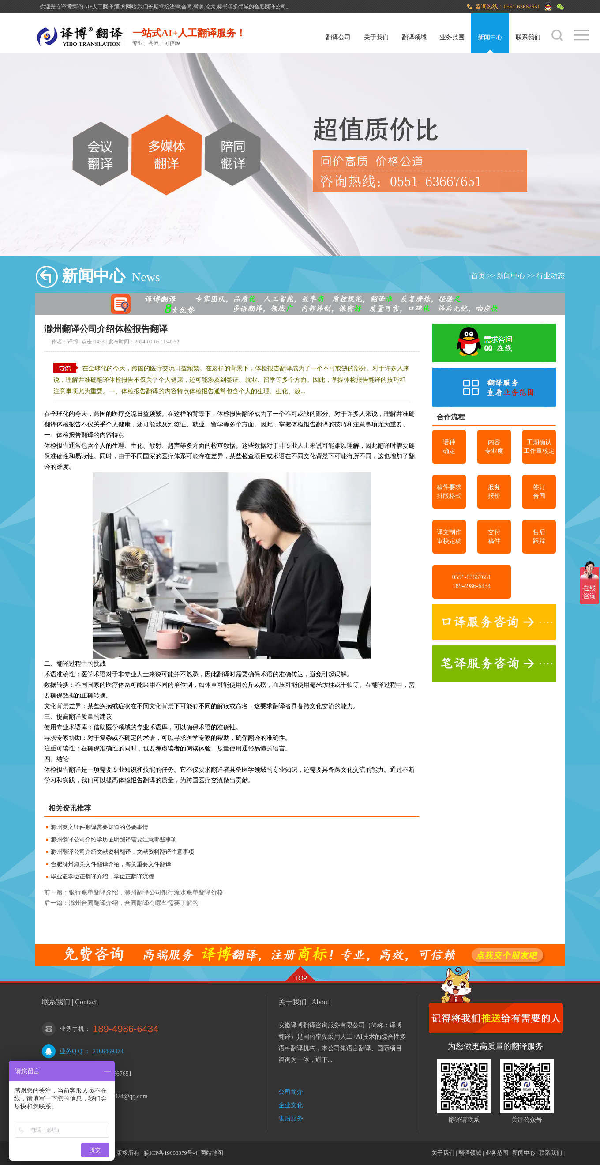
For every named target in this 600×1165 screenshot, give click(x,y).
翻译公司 (338, 37)
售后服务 (290, 1118)
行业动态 (550, 275)
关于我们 (376, 37)
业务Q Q (71, 1051)
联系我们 (528, 37)
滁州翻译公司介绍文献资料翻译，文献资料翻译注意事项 (122, 851)
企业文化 (290, 1105)
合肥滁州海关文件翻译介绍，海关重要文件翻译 (111, 864)
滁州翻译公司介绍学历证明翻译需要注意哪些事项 (114, 839)
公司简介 (290, 1092)
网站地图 (211, 1153)
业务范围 (452, 37)
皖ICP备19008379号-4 (171, 1153)
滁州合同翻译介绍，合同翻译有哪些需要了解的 (134, 903)
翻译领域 (414, 37)
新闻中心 (490, 37)
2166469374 (108, 1051)
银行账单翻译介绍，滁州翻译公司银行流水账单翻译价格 (146, 892)
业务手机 (72, 1029)
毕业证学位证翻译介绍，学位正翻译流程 (102, 876)
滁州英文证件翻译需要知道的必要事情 (99, 827)
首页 (478, 275)
